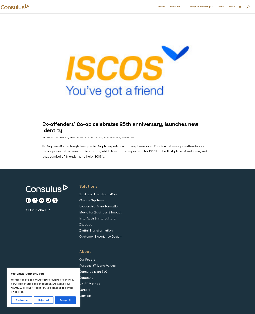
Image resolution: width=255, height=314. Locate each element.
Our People (87, 259)
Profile (161, 7)
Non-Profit (95, 137)
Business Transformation (98, 194)
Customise (22, 300)
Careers (84, 290)
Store (232, 7)
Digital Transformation (96, 230)
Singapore (127, 137)
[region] (43, 287)
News (221, 7)
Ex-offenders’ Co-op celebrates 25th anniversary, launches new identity (120, 127)
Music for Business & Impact (100, 212)
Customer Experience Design (100, 236)
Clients (82, 137)
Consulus (52, 137)
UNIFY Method (89, 284)
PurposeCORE (111, 137)
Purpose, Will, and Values (97, 265)
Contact (85, 296)
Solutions (175, 7)
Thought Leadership (199, 7)
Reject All (43, 300)
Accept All (65, 300)
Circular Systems (91, 200)
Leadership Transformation (99, 206)
